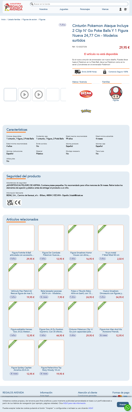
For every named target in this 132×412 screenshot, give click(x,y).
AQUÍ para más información (74, 403)
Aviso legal (44, 395)
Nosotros (43, 9)
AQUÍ (90, 408)
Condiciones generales (87, 395)
